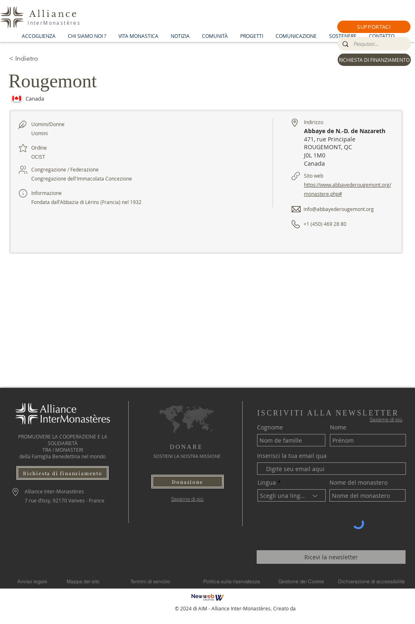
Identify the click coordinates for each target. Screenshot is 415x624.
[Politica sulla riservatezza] (231, 581)
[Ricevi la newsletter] (331, 557)
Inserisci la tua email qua (292, 456)
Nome (338, 427)
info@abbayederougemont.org (339, 209)
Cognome (270, 427)
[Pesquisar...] (373, 44)
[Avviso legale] (32, 581)
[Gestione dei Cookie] (301, 581)
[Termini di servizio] (150, 581)
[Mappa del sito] (83, 581)
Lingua (266, 483)
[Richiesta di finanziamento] (62, 473)
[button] (373, 27)
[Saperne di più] (187, 499)
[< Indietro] (38, 58)
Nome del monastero (358, 483)
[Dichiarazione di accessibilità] (371, 581)
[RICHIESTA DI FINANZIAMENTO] (374, 60)
